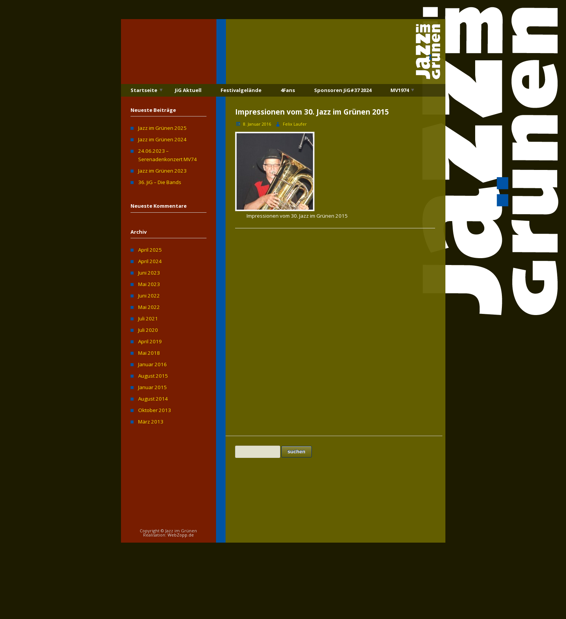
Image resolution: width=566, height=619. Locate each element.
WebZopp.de (181, 535)
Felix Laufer (295, 124)
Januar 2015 (152, 387)
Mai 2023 (149, 284)
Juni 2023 (149, 272)
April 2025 (150, 249)
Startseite (144, 90)
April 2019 (150, 341)
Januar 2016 (152, 364)
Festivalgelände (241, 90)
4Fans (288, 90)
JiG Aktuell (188, 90)
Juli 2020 (148, 329)
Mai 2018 (149, 352)
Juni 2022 (149, 295)
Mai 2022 (149, 307)
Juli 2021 (148, 318)
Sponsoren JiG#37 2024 (342, 90)
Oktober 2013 (154, 410)
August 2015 (153, 375)
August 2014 (153, 398)
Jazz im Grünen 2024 (162, 139)
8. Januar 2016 (257, 124)
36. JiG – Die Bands (159, 182)
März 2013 (150, 421)
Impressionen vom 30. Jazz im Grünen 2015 (312, 112)
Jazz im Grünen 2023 (162, 170)
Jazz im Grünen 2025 (162, 127)
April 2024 (150, 261)
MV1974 (399, 90)
